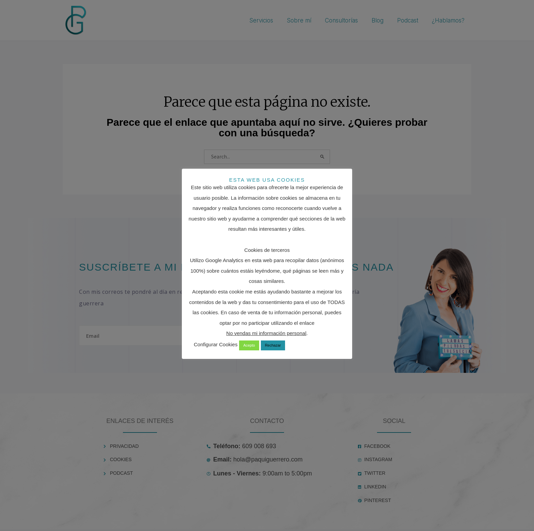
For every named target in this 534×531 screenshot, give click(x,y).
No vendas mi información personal (266, 333)
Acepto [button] (249, 345)
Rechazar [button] (273, 345)
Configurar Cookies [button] (215, 344)
